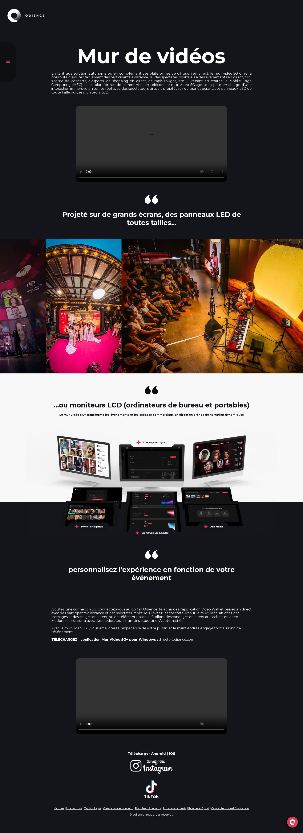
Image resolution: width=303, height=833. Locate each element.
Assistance (241, 808)
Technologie (92, 808)
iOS (172, 754)
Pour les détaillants (148, 808)
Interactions (74, 808)
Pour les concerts (174, 808)
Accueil (59, 808)
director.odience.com (176, 640)
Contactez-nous (222, 808)
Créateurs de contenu (118, 808)
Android (158, 754)
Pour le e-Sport (198, 808)
